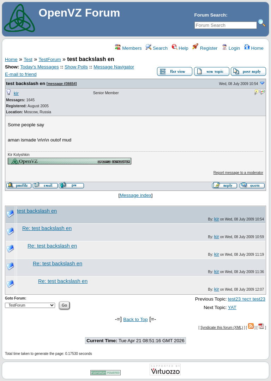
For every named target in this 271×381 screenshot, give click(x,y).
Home (254, 48)
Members (128, 48)
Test (28, 59)
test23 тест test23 (246, 299)
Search (157, 48)
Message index (135, 195)
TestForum (50, 59)
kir (16, 93)
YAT (232, 307)
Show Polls (76, 66)
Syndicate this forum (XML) (221, 327)
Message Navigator (114, 66)
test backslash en (25, 83)
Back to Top (135, 319)
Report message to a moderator (238, 173)
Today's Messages (39, 66)
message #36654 (62, 84)
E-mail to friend (21, 74)
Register (204, 48)
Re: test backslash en (47, 228)
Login (231, 48)
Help (180, 48)
